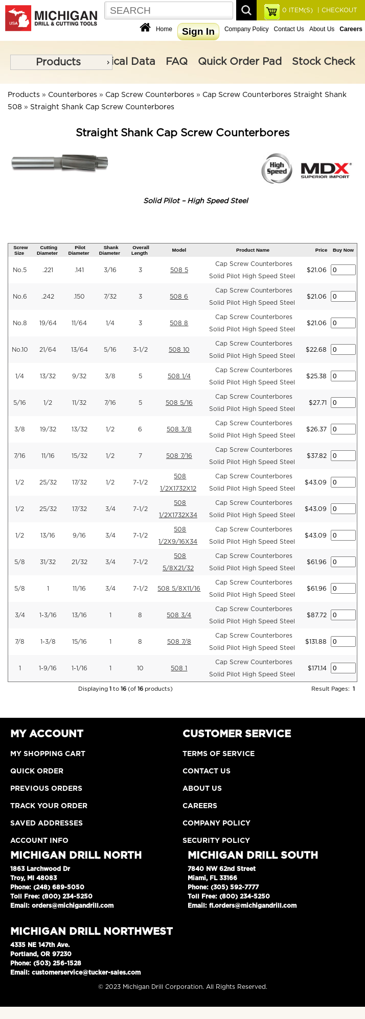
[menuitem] (61, 62)
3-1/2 (140, 350)
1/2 (47, 403)
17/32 (79, 482)
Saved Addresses (46, 823)
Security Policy (216, 840)
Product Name (252, 250)
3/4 (110, 509)
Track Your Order (48, 806)
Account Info (39, 840)
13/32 (48, 376)
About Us (321, 29)
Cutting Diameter (47, 250)
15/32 (79, 456)
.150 (79, 297)
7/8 (20, 642)
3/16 (110, 270)
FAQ (177, 62)
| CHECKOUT (336, 10)
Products (58, 62)
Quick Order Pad (240, 62)
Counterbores (72, 95)
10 (140, 668)
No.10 (20, 350)
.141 (79, 270)
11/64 (79, 323)
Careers (199, 806)
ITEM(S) (297, 10)
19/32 (48, 429)
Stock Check (323, 62)
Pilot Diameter (78, 250)
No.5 (20, 270)
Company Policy (246, 29)
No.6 (20, 297)
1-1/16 (79, 668)
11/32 (79, 403)
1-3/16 (48, 615)
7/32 (110, 297)
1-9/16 (48, 668)
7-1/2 (140, 482)
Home (164, 29)
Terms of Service (218, 754)
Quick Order (36, 771)
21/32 (79, 562)
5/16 (110, 350)
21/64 (47, 350)
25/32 (48, 482)
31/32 (48, 562)
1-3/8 (48, 642)
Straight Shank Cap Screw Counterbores (102, 107)
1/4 (110, 323)
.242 (47, 297)
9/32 (79, 376)
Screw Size (20, 250)
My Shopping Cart (47, 754)
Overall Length (140, 250)
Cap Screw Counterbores (149, 95)
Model (179, 250)
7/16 (110, 403)
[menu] (61, 62)
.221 (47, 270)
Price (321, 250)
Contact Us (289, 29)
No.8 (20, 323)
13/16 (47, 535)
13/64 (79, 350)
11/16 (48, 456)
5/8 (19, 562)
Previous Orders (46, 788)
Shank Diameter (109, 250)
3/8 (110, 376)
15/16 (79, 642)
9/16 (79, 535)
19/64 (48, 323)
